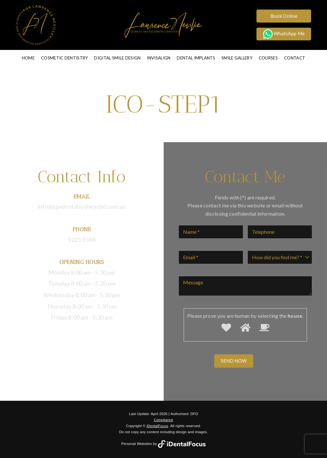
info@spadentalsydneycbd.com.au (82, 206)
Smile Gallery (236, 57)
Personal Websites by (163, 444)
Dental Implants (196, 57)
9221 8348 (81, 239)
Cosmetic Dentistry (64, 57)
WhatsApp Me (284, 34)
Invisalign (158, 57)
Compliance (163, 420)
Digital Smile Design (117, 57)
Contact (294, 57)
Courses (268, 57)
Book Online (283, 16)
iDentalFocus (157, 426)
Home (28, 57)
